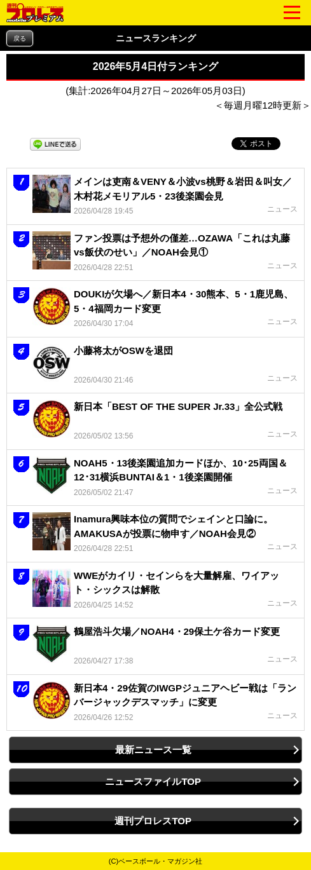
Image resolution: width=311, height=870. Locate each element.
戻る (19, 38)
